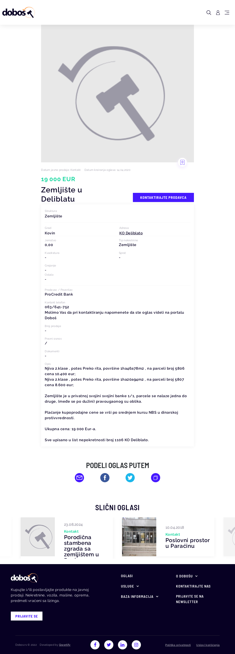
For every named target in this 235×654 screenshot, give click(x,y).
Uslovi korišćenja (208, 645)
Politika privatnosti (178, 645)
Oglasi (127, 576)
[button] (131, 233)
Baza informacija (137, 596)
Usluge (127, 586)
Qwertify (64, 644)
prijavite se (26, 616)
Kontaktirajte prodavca (163, 197)
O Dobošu (184, 576)
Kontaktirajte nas (193, 586)
